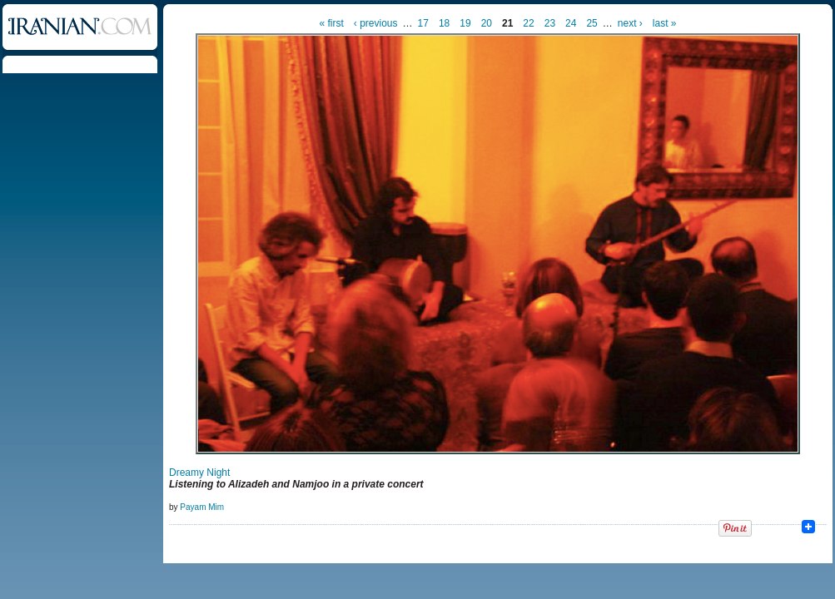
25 (591, 23)
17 (423, 23)
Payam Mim (202, 507)
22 (528, 23)
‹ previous (376, 23)
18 (444, 23)
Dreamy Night (199, 472)
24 (570, 23)
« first (332, 23)
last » (665, 23)
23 (549, 23)
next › (630, 23)
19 (465, 23)
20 (486, 23)
